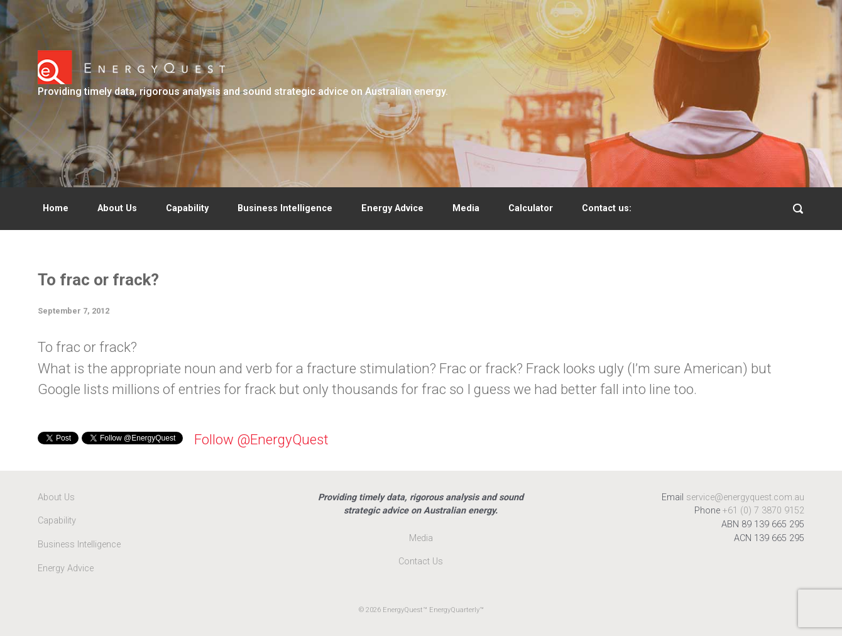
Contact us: (607, 208)
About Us (117, 208)
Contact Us (420, 561)
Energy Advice (392, 208)
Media (465, 208)
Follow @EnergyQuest (261, 439)
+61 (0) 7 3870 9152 (763, 510)
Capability (187, 208)
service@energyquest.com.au (745, 497)
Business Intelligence (285, 208)
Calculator (530, 208)
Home (55, 208)
